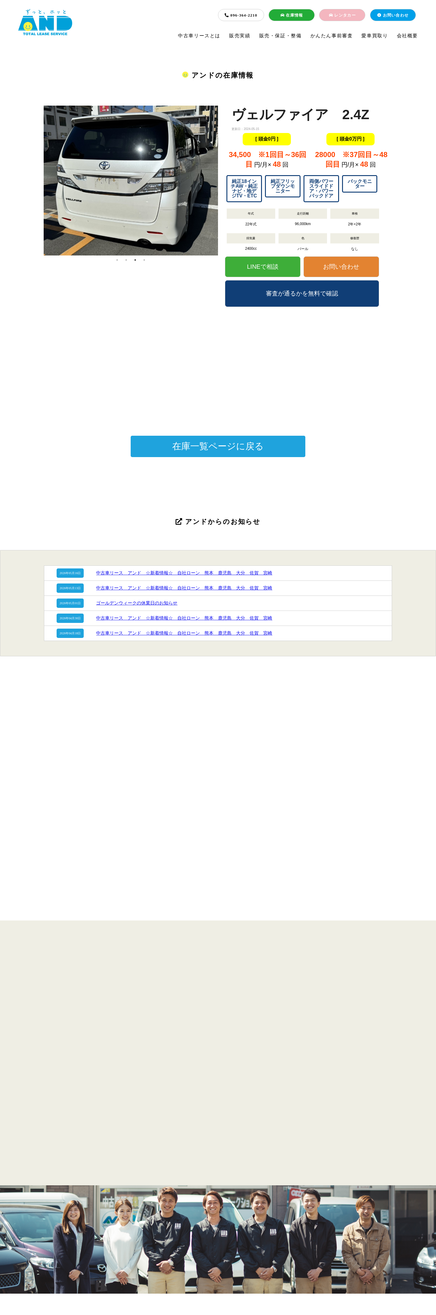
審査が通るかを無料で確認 (302, 293)
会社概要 (407, 35)
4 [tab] (144, 260)
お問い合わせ (393, 15)
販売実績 (239, 35)
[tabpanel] (131, 146)
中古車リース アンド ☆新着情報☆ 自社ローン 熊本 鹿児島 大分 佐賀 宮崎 (184, 573)
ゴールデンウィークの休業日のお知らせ (136, 603)
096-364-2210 (241, 15)
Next (223, 181)
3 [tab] (135, 260)
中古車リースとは (199, 35)
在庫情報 (291, 15)
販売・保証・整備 (280, 35)
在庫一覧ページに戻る (218, 446)
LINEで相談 (262, 266)
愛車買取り (374, 35)
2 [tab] (126, 260)
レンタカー (342, 15)
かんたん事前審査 (331, 35)
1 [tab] (117, 260)
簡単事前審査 (215, 1262)
